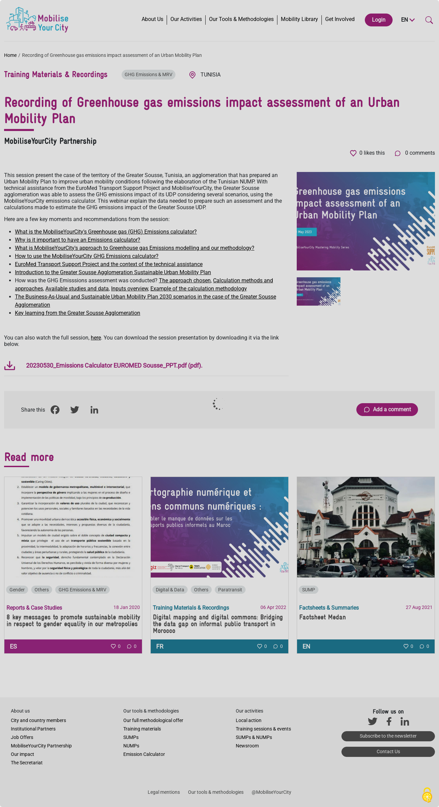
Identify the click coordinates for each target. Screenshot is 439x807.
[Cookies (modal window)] (427, 795)
